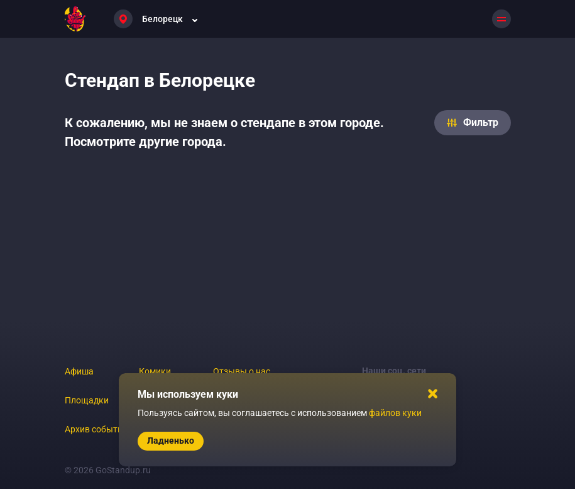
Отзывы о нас (241, 371)
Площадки (87, 400)
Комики (155, 371)
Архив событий (96, 429)
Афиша (79, 371)
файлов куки (395, 413)
